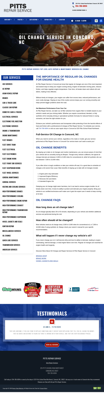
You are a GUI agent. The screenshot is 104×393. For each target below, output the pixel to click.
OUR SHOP (7, 20)
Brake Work (41, 266)
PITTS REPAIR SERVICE (30, 77)
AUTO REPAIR (33, 20)
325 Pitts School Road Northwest (37, 34)
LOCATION (62, 20)
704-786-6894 (81, 5)
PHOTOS (20, 20)
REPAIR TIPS (48, 20)
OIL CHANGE (84, 77)
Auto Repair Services (52, 371)
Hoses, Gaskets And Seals (47, 268)
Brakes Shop (41, 263)
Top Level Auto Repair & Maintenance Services (59, 77)
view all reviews (52, 352)
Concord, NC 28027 (53, 34)
